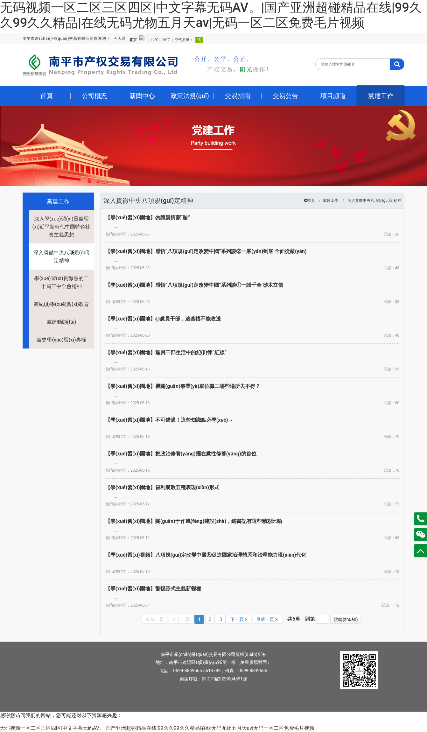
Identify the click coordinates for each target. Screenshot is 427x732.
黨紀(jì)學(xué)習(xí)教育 (61, 304)
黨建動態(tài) (61, 322)
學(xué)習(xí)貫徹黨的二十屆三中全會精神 (61, 282)
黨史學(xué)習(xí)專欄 (61, 340)
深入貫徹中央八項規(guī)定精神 (61, 257)
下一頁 (238, 619)
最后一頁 (267, 619)
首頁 (311, 200)
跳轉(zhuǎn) (346, 619)
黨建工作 (330, 200)
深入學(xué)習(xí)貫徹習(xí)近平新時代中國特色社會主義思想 (61, 227)
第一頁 (155, 619)
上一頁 (181, 619)
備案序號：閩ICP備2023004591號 (213, 678)
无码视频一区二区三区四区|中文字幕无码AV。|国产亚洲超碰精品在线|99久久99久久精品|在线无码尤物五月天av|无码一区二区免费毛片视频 (211, 15)
